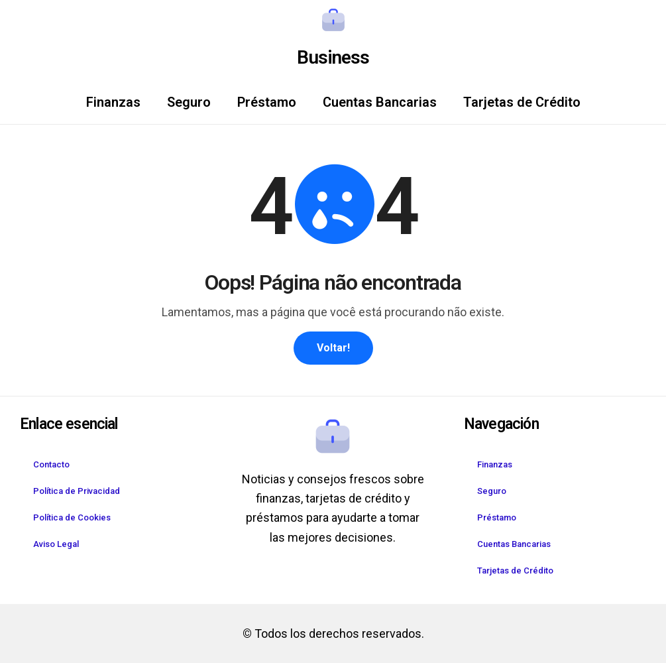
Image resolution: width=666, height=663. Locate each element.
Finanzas (113, 102)
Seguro (189, 102)
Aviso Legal (56, 544)
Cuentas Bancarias (380, 102)
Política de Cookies (72, 517)
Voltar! (333, 347)
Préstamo (266, 102)
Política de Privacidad (76, 491)
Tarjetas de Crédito (522, 102)
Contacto (51, 464)
